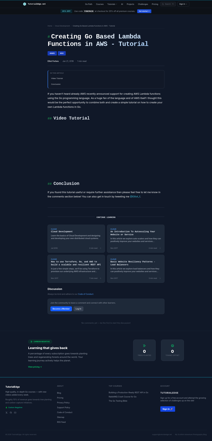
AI (122, 4)
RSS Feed (61, 422)
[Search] (168, 4)
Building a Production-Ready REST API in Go (128, 392)
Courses (100, 4)
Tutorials (112, 4)
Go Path (88, 4)
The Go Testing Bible (118, 401)
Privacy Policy (63, 402)
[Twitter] (6, 413)
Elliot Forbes (53, 61)
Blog (59, 393)
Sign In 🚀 (168, 409)
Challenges (143, 4)
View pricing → (35, 367)
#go (62, 53)
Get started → (144, 11)
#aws (52, 53)
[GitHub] (11, 413)
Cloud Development (62, 26)
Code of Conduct (85, 294)
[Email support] (15, 413)
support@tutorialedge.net (162, 434)
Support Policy (63, 407)
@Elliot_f (135, 196)
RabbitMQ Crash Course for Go (122, 396)
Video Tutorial (57, 78)
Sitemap (60, 417)
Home (50, 26)
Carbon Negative (13, 407)
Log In (78, 309)
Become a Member (61, 309)
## (50, 118)
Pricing (155, 4)
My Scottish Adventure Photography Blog (191, 434)
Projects (130, 4)
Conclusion (56, 84)
